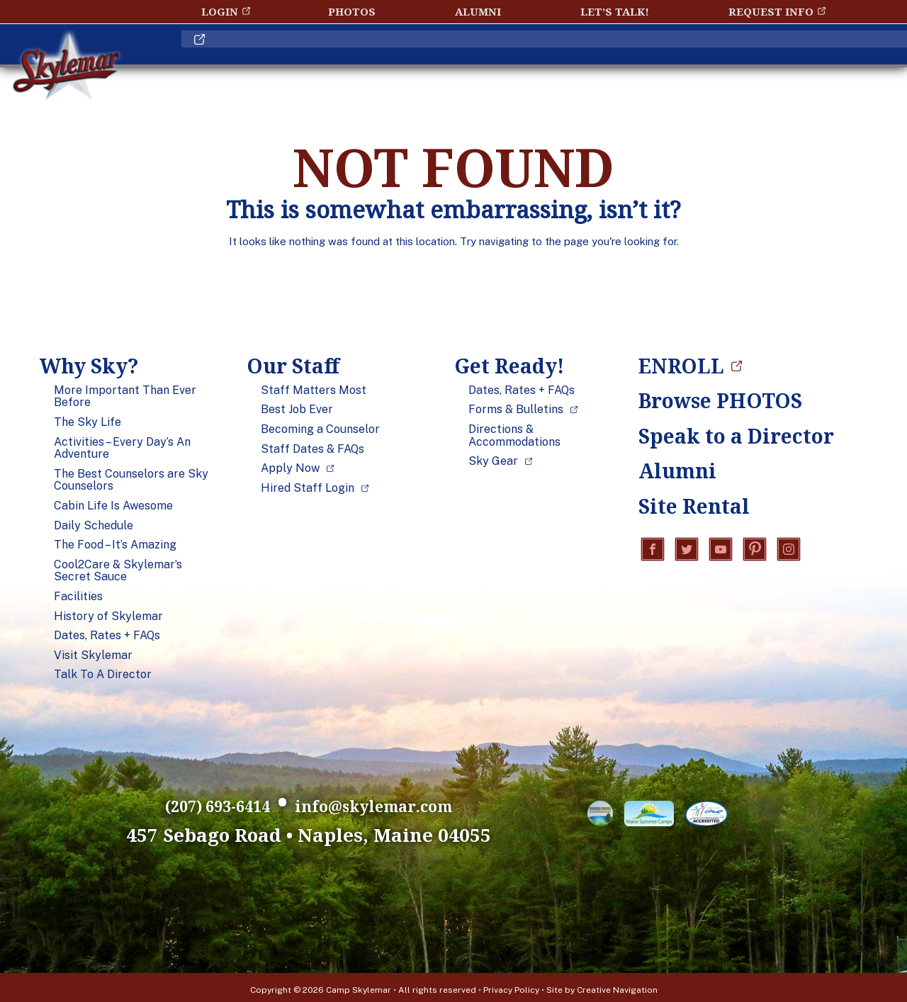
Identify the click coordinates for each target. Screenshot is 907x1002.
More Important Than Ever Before (125, 396)
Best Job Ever (297, 409)
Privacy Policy (511, 985)
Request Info (770, 11)
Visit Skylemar (93, 655)
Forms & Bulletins (515, 409)
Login (219, 11)
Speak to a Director (723, 435)
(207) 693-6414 (157, 801)
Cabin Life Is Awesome (113, 506)
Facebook (652, 550)
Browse (720, 400)
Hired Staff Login (307, 488)
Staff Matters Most (313, 390)
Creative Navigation (617, 985)
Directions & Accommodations (514, 435)
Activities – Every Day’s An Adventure (122, 448)
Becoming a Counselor (320, 429)
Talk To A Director (103, 674)
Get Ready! (554, 59)
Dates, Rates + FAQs (107, 635)
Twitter (686, 550)
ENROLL (780, 59)
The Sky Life (87, 422)
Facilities (78, 596)
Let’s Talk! (614, 11)
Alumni (478, 11)
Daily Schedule (93, 525)
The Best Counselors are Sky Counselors (131, 480)
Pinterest (754, 550)
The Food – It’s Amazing (115, 545)
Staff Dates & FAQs (312, 449)
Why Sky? (260, 59)
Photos (352, 11)
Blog (677, 59)
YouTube (720, 550)
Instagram (788, 550)
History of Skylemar (108, 616)
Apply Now (290, 468)
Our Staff (403, 59)
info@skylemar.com (413, 801)
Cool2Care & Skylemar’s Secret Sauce (118, 570)
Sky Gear (493, 461)
